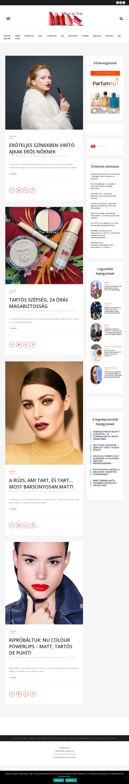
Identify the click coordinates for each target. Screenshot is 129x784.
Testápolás (52, 36)
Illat (40, 36)
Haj (62, 36)
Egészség (109, 36)
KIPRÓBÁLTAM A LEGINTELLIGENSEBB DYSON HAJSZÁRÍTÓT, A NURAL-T (102, 245)
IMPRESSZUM (64, 748)
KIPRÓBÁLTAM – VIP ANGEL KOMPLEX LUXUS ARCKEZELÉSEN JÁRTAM (103, 196)
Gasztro (7, 39)
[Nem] (126, 777)
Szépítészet (73, 36)
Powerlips (47, 156)
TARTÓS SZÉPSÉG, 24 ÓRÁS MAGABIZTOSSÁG (38, 302)
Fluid (29, 156)
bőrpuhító (31, 657)
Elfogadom (59, 780)
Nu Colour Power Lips (51, 657)
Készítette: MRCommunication (64, 757)
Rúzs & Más (21, 156)
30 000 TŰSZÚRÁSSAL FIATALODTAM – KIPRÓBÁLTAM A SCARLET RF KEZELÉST (105, 176)
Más (119, 36)
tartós (54, 156)
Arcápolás (29, 36)
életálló (30, 310)
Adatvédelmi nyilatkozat (64, 751)
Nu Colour (37, 156)
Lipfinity (31, 491)
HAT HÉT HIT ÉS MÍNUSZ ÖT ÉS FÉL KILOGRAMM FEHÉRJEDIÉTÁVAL (104, 224)
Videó (17, 39)
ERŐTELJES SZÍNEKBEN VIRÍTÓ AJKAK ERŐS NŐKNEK (42, 148)
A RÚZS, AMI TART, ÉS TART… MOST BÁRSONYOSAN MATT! (41, 483)
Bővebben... (71, 780)
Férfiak (85, 36)
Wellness (97, 36)
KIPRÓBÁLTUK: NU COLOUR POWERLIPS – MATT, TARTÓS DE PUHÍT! (40, 646)
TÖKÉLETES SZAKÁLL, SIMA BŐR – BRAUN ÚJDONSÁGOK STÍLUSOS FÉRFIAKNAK (104, 205)
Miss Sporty (40, 310)
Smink (17, 36)
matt (39, 657)
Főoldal (7, 36)
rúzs (37, 491)
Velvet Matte (51, 491)
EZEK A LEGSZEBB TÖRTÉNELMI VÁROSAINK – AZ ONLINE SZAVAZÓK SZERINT (105, 215)
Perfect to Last (52, 310)
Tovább (13, 174)
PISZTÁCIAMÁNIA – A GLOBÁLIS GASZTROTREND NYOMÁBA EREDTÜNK (103, 186)
